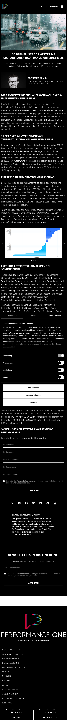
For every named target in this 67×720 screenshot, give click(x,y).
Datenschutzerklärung (25, 481)
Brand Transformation (25, 514)
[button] (2, 243)
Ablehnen (33, 403)
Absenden (33, 490)
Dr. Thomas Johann (37, 78)
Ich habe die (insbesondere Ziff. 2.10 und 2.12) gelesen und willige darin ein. (34, 482)
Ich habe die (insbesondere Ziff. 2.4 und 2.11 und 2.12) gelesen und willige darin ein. (34, 574)
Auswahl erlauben (33, 395)
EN (46, 6)
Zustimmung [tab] (12, 315)
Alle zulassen (33, 388)
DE (42, 6)
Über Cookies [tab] (55, 315)
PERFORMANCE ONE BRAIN (14, 113)
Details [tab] (33, 315)
